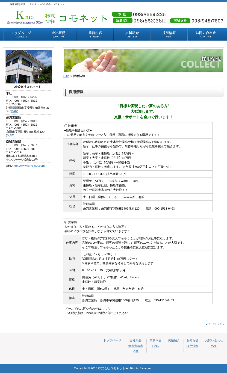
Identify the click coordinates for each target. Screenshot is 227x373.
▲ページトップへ (215, 324)
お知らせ (192, 340)
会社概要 (136, 340)
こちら (105, 308)
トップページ (112, 340)
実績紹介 (174, 340)
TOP (66, 76)
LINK (155, 346)
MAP (14, 111)
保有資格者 (135, 346)
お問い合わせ (214, 340)
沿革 (136, 351)
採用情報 (192, 346)
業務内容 (156, 340)
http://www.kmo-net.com (29, 165)
